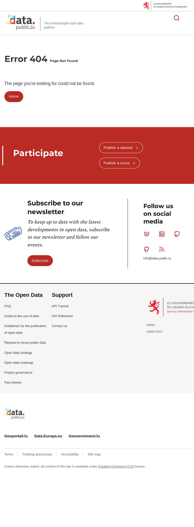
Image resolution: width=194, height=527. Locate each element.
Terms (9, 454)
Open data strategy (18, 353)
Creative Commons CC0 (116, 466)
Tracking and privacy (37, 454)
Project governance (18, 372)
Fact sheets (12, 382)
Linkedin (162, 234)
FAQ (7, 306)
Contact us (59, 326)
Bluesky (147, 234)
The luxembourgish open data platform (63, 25)
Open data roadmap (18, 362)
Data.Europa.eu (48, 436)
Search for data (176, 17)
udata (151, 325)
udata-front (154, 331)
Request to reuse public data (25, 342)
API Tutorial (60, 306)
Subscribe (40, 260)
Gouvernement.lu (84, 436)
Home (14, 96)
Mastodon (178, 234)
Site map (94, 454)
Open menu (187, 17)
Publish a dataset (118, 147)
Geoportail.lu (16, 436)
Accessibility (70, 454)
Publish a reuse (116, 163)
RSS (162, 249)
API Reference (62, 316)
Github (147, 249)
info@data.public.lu (157, 258)
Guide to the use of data (21, 316)
